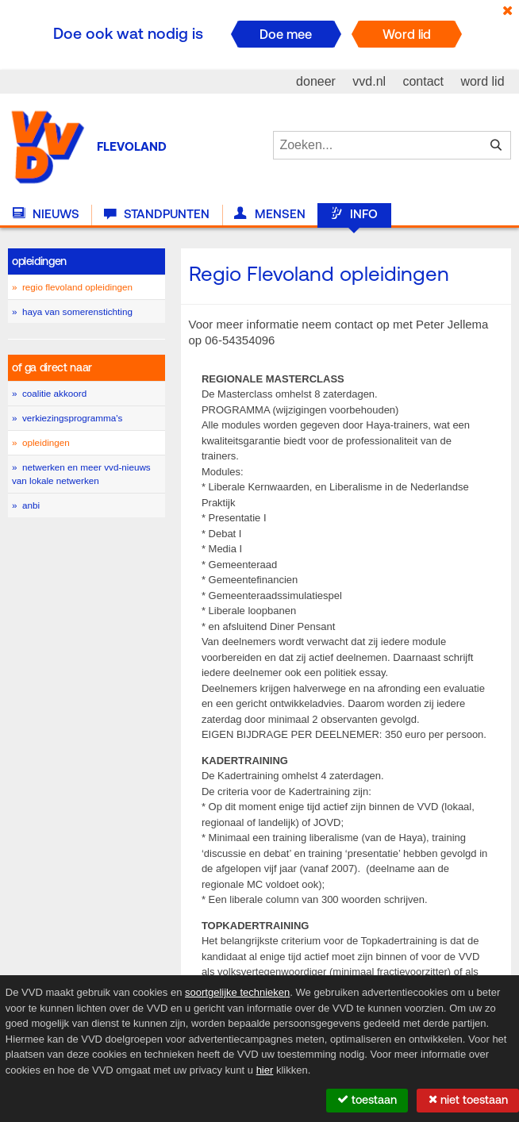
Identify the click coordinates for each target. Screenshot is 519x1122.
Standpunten (157, 214)
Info (354, 214)
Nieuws (46, 214)
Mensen (269, 214)
